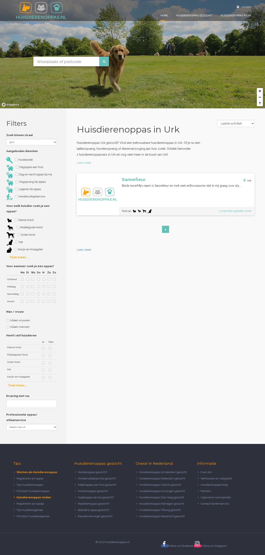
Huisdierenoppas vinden (34, 497)
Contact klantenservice (215, 503)
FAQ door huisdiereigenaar (33, 516)
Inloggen (244, 6)
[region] (132, 54)
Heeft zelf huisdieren (21, 335)
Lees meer (84, 162)
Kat (14, 242)
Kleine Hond (20, 220)
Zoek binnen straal (19, 135)
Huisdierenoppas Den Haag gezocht (161, 497)
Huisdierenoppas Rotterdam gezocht (162, 478)
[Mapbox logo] (10, 104)
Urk (249, 180)
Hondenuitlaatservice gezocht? (97, 478)
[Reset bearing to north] (260, 103)
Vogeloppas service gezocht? (96, 497)
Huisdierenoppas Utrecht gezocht (160, 484)
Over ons (206, 472)
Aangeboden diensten (22, 151)
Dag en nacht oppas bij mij (29, 175)
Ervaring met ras (17, 396)
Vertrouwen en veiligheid (216, 478)
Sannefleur (134, 179)
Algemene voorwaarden (216, 497)
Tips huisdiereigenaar (30, 510)
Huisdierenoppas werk (236, 15)
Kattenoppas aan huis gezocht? (97, 484)
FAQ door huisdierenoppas (33, 491)
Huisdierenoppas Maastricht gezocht (162, 516)
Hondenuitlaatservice (25, 197)
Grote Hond (20, 235)
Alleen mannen (18, 326)
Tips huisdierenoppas (30, 484)
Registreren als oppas (30, 478)
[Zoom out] (260, 97)
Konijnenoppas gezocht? (93, 491)
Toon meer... (18, 257)
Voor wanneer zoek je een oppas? (30, 266)
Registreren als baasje (30, 503)
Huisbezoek (19, 160)
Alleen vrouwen (18, 320)
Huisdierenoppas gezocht (194, 15)
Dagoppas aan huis (24, 167)
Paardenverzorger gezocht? (95, 516)
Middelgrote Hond (24, 228)
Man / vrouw (15, 311)
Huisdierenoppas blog (214, 484)
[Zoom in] (260, 91)
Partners (206, 491)
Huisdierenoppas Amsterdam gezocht (163, 472)
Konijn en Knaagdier (24, 250)
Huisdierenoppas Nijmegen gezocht (161, 503)
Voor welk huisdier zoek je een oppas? (28, 208)
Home (164, 15)
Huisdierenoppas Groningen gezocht (162, 491)
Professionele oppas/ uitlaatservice (22, 417)
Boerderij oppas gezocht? (93, 510)
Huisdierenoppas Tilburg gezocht (160, 510)
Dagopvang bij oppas (26, 182)
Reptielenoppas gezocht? (93, 503)
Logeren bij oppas (23, 189)
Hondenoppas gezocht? (92, 472)
